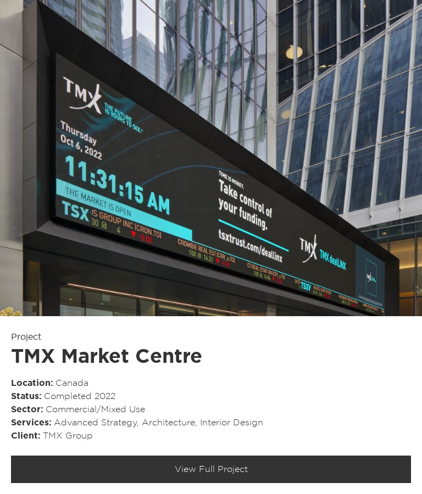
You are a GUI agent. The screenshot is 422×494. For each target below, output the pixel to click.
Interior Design (231, 422)
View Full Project (211, 469)
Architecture (168, 422)
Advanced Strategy (95, 422)
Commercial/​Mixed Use (95, 409)
